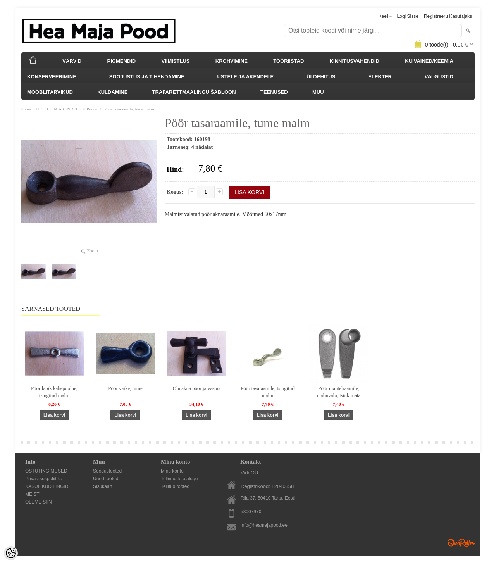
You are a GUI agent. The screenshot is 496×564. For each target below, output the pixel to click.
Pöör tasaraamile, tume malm (129, 109)
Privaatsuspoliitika (43, 478)
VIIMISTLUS (176, 61)
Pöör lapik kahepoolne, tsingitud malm (54, 391)
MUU (318, 92)
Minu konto (172, 471)
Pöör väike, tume (125, 388)
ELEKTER (380, 76)
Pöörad (93, 109)
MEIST (32, 494)
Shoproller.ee (461, 543)
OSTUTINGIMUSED (46, 471)
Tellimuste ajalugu (179, 478)
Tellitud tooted (175, 486)
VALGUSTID (439, 76)
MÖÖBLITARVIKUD (50, 92)
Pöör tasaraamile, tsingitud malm (267, 391)
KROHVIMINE (231, 61)
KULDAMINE (112, 92)
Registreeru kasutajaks (448, 16)
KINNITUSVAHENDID (354, 61)
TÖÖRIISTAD (288, 61)
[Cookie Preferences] (11, 553)
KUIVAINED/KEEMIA (429, 61)
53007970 (251, 511)
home (26, 109)
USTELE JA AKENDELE (245, 76)
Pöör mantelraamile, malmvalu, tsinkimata (339, 391)
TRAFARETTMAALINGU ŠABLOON (194, 92)
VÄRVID (71, 61)
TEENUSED (274, 92)
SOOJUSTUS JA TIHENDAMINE (146, 76)
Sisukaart (102, 486)
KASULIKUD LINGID (46, 486)
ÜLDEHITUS (321, 76)
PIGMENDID (121, 61)
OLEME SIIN (38, 502)
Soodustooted (107, 471)
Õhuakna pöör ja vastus (196, 388)
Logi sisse (407, 16)
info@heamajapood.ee (264, 525)
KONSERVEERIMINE (51, 76)
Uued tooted (105, 478)
